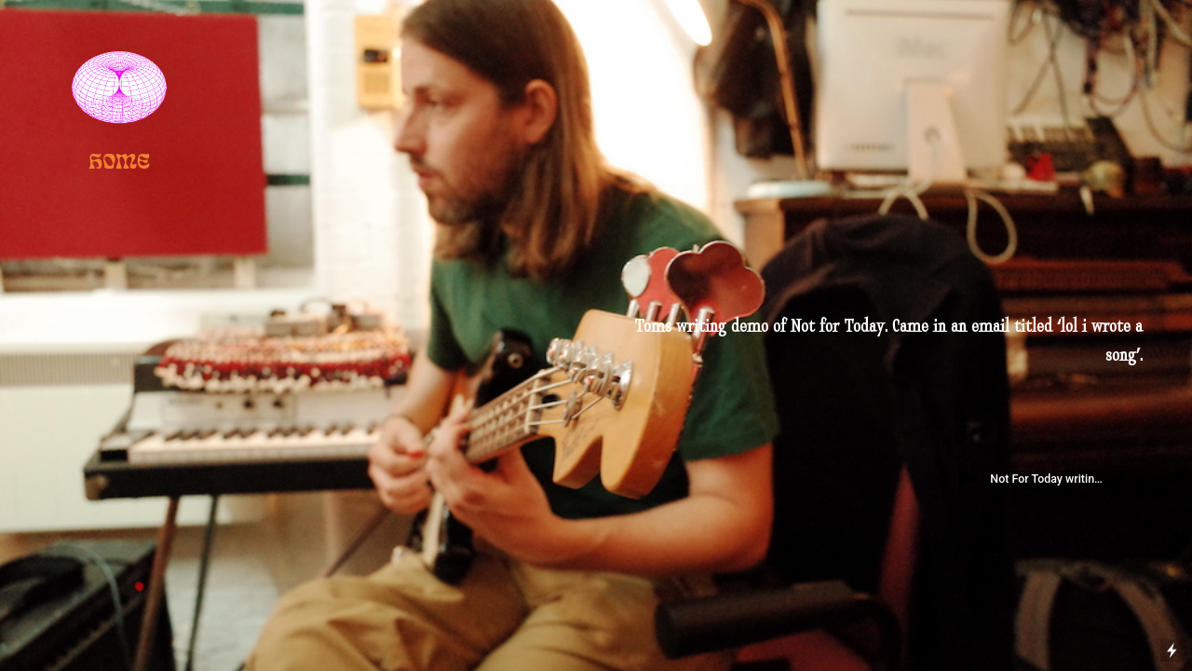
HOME (119, 158)
